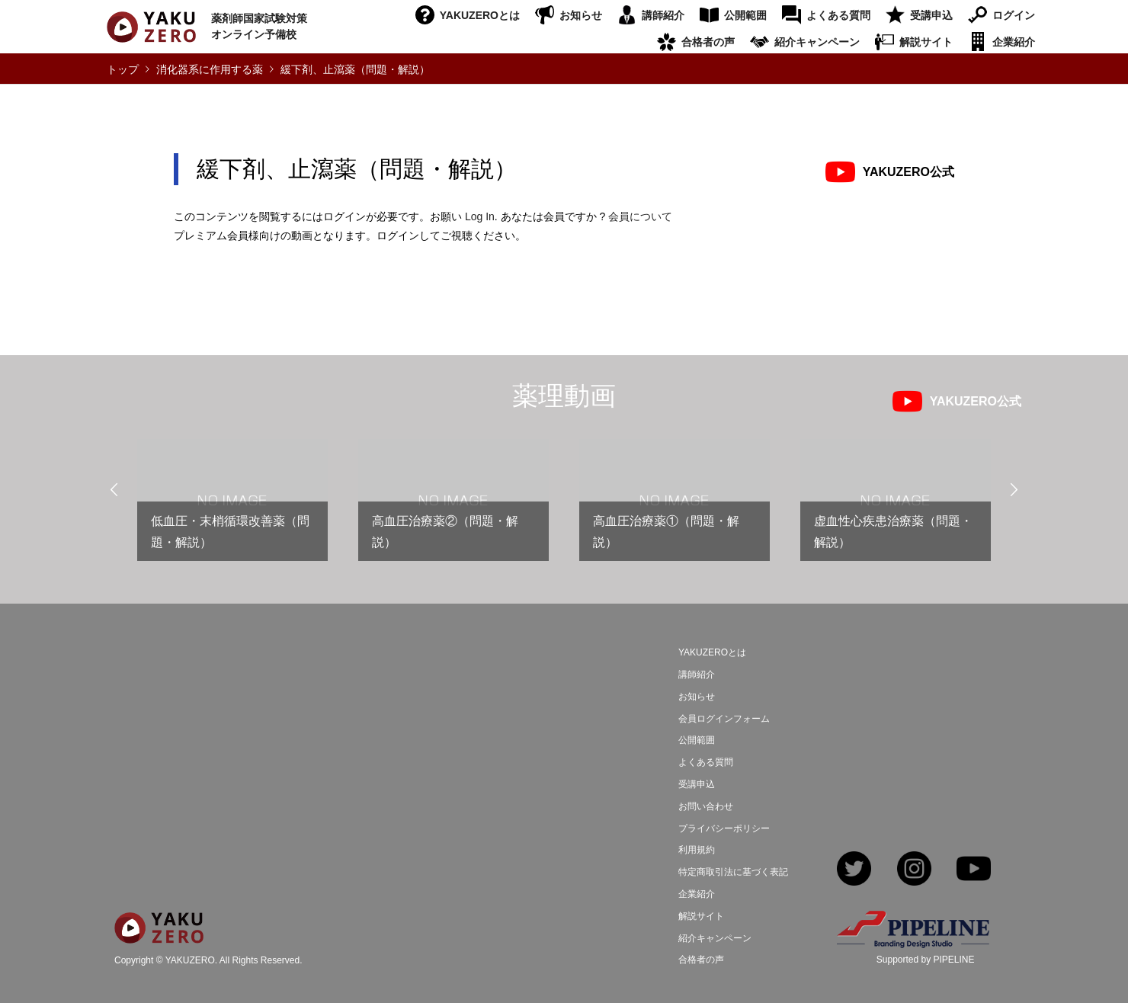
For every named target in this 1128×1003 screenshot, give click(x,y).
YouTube (974, 870)
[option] (232, 506)
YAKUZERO (190, 960)
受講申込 (931, 15)
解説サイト (926, 42)
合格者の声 (708, 42)
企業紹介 (1013, 42)
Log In (480, 216)
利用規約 (696, 849)
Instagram (914, 870)
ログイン (1013, 15)
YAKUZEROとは (480, 15)
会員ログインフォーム (724, 718)
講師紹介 (663, 15)
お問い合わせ (705, 806)
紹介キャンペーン (817, 42)
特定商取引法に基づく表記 (733, 872)
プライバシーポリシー (724, 828)
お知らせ (580, 15)
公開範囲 (745, 15)
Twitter (854, 870)
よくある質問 (838, 15)
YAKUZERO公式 (908, 171)
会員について (640, 216)
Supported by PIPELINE (925, 959)
